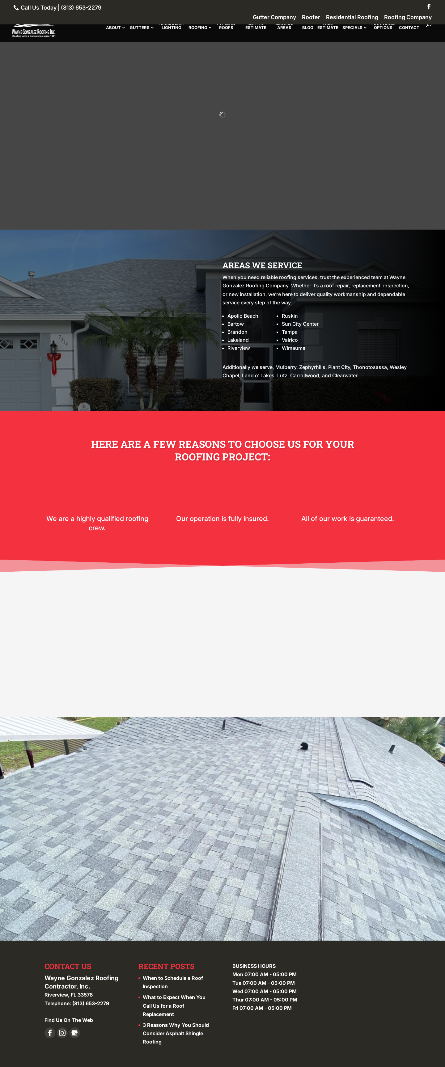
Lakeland (238, 340)
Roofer (311, 17)
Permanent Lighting (171, 26)
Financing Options (383, 26)
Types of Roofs (226, 26)
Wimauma (293, 348)
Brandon (237, 332)
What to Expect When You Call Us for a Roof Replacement (174, 1004)
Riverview (238, 348)
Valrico (290, 340)
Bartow (235, 324)
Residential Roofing (352, 17)
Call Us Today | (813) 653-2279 (60, 7)
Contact (409, 28)
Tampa (290, 332)
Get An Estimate (255, 26)
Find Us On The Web (68, 1019)
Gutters (140, 28)
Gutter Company (274, 17)
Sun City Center (300, 324)
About (113, 28)
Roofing (198, 28)
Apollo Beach (242, 316)
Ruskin (290, 316)
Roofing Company (408, 17)
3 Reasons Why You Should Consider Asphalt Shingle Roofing (176, 1032)
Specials (352, 28)
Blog (307, 28)
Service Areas (284, 26)
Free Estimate (327, 26)
